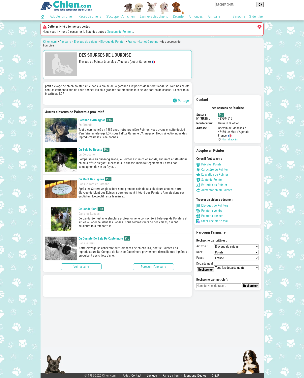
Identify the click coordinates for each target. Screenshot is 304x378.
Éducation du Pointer (212, 174)
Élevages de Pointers (212, 205)
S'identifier (256, 16)
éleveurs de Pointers (120, 32)
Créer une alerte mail (212, 221)
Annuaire (214, 16)
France (132, 42)
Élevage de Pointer (112, 42)
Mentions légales (195, 375)
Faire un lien (171, 375)
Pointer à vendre (209, 211)
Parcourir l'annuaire (153, 267)
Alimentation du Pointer (214, 190)
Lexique (152, 375)
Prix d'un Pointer (209, 164)
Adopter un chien (62, 16)
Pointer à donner (209, 216)
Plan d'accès (230, 139)
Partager (181, 101)
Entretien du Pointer (211, 185)
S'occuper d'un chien (120, 16)
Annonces (196, 16)
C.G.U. (216, 375)
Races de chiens (90, 16)
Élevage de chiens (85, 42)
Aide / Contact (132, 375)
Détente (178, 16)
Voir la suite (81, 267)
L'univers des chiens (154, 16)
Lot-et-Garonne (148, 42)
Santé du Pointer (209, 180)
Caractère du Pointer (212, 169)
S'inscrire (239, 16)
